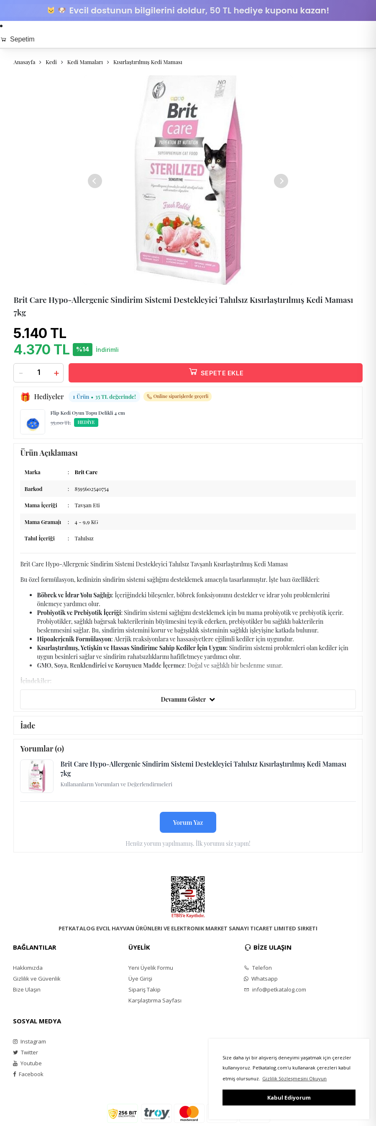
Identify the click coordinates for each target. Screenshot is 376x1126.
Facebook (28, 1074)
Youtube (27, 1063)
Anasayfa (24, 61)
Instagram (29, 1041)
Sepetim (17, 39)
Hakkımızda (28, 967)
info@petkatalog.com (275, 989)
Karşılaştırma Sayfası (155, 1000)
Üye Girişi (140, 978)
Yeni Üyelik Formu (150, 967)
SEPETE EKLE (216, 371)
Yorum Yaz (188, 822)
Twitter (25, 1052)
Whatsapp (261, 978)
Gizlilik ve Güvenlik (37, 978)
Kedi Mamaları (85, 61)
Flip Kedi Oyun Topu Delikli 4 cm (87, 412)
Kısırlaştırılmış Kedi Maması (147, 61)
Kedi (51, 61)
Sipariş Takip (144, 989)
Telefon (258, 967)
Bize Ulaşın (27, 989)
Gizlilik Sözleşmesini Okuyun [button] (294, 1078)
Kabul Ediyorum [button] (289, 1097)
